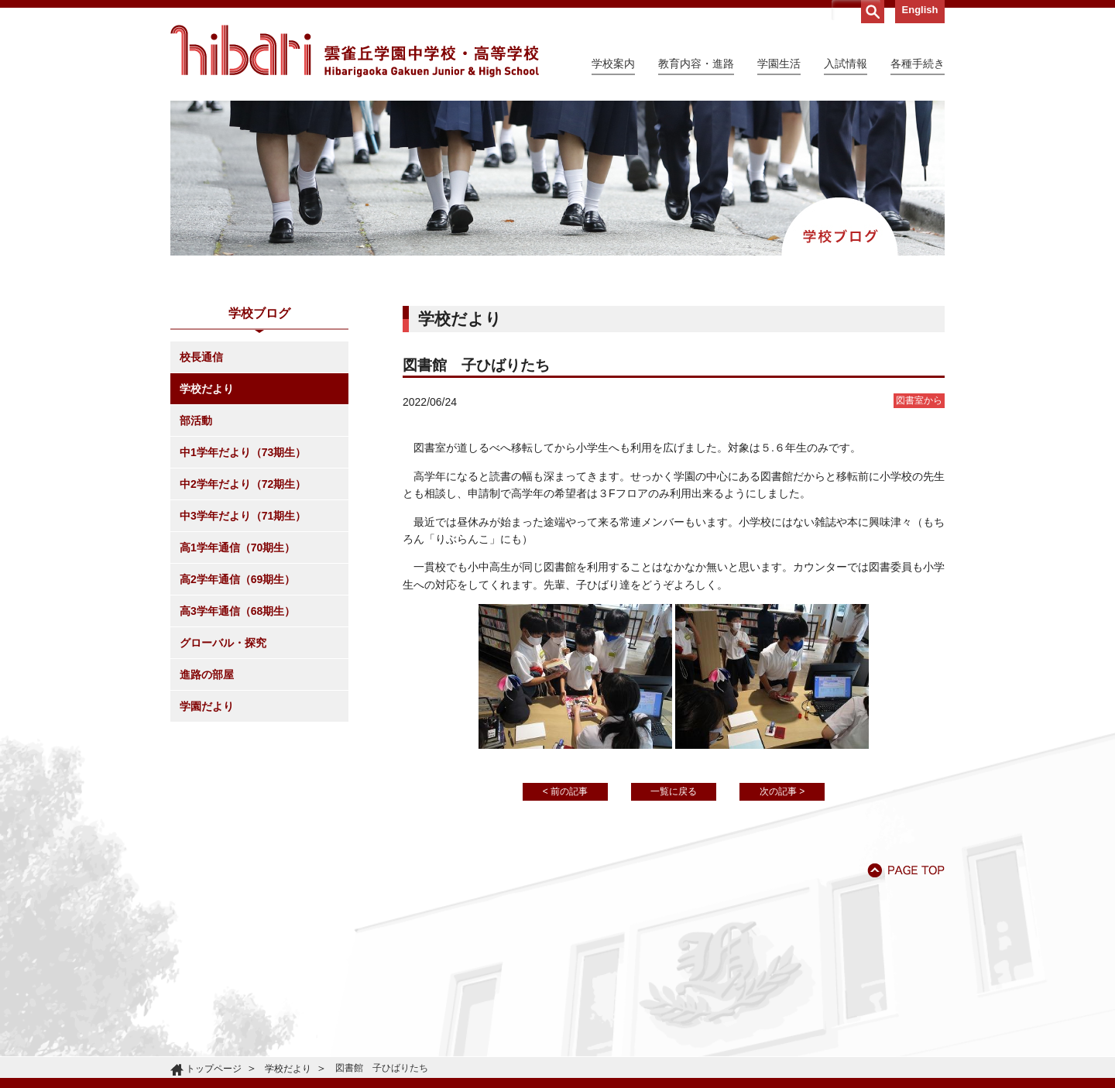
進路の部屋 (207, 674)
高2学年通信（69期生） (237, 579)
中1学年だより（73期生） (243, 452)
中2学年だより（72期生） (243, 484)
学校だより (207, 389)
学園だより (207, 706)
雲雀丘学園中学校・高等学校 (354, 51)
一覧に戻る (673, 791)
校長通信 (201, 357)
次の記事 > (782, 791)
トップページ (214, 1068)
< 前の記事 (565, 791)
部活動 (196, 420)
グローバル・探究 (223, 643)
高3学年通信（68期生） (237, 611)
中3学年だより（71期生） (243, 516)
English (920, 9)
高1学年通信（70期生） (237, 547)
